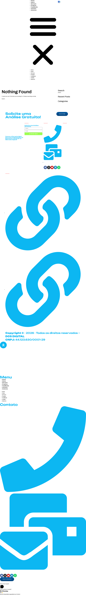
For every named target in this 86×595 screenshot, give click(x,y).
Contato (33, 8)
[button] (43, 40)
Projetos (33, 5)
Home (32, 0)
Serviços (33, 3)
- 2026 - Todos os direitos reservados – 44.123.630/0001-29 (41, 336)
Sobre (33, 2)
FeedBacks (34, 7)
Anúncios (33, 10)
